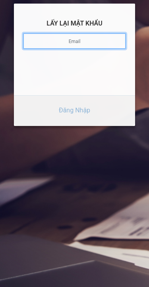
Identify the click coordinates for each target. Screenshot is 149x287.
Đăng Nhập (74, 107)
